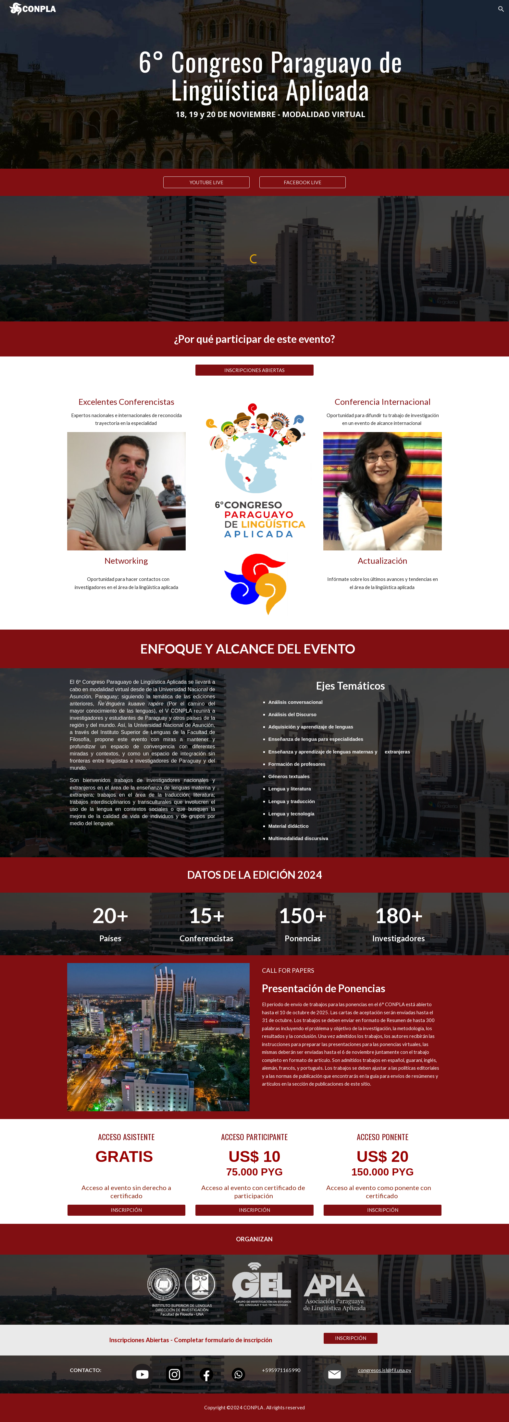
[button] (501, 9)
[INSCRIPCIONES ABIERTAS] (254, 370)
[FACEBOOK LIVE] (302, 182)
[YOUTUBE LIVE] (206, 182)
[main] (270, 84)
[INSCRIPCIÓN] (126, 1210)
